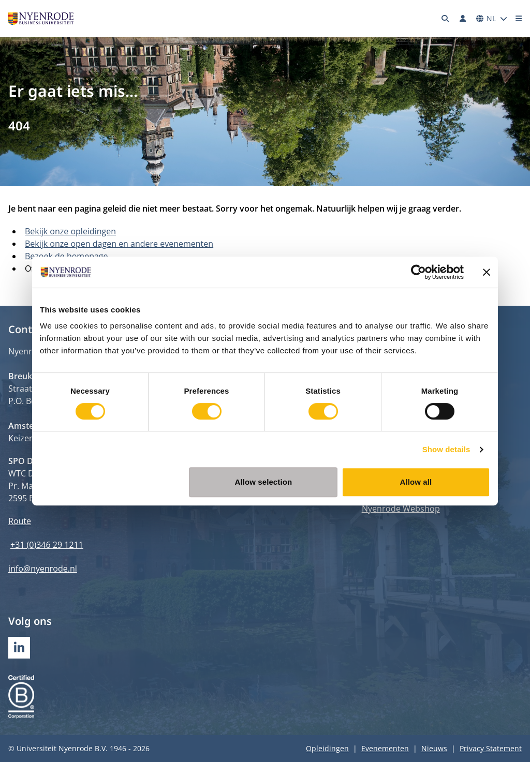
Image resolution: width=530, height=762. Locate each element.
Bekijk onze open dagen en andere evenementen (119, 243)
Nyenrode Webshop (401, 508)
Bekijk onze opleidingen (70, 231)
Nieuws (434, 748)
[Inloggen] (462, 19)
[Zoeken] (445, 18)
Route (19, 521)
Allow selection (263, 481)
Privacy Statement (491, 748)
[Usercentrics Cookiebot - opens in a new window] (418, 272)
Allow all (416, 481)
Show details (446, 449)
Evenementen (385, 748)
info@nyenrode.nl (42, 568)
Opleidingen (327, 748)
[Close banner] (486, 272)
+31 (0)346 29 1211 (46, 544)
